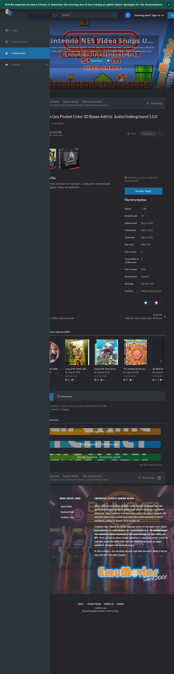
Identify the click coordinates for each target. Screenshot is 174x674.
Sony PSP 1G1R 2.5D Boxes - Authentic (109, 373)
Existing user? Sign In (149, 15)
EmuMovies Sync (84, 521)
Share (131, 138)
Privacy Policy (105, 613)
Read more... (111, 60)
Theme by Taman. (123, 620)
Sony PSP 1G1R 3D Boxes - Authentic (137, 373)
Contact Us (59, 531)
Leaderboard (60, 521)
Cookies (131, 613)
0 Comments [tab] (85, 401)
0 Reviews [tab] (65, 401)
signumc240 (76, 137)
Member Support (62, 526)
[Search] (88, 15)
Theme (92, 613)
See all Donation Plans (151, 468)
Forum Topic (144, 195)
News (57, 510)
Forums (58, 515)
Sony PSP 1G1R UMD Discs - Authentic (80, 373)
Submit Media (83, 510)
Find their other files (75, 140)
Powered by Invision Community (104, 620)
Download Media (84, 515)
